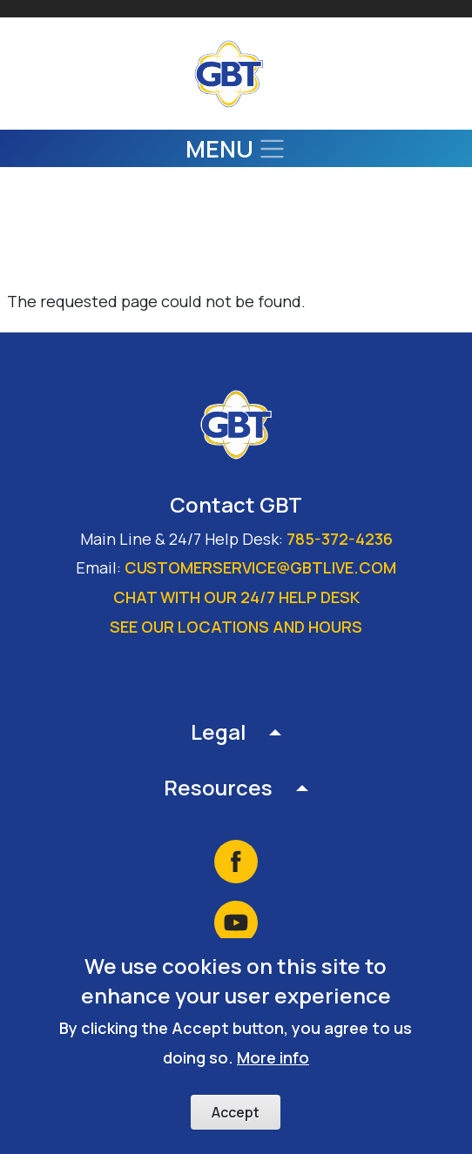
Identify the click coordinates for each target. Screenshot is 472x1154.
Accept (236, 1115)
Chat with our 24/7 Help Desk (236, 597)
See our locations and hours (236, 626)
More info (273, 1061)
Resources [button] (218, 787)
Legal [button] (218, 731)
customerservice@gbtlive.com (260, 567)
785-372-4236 (340, 538)
